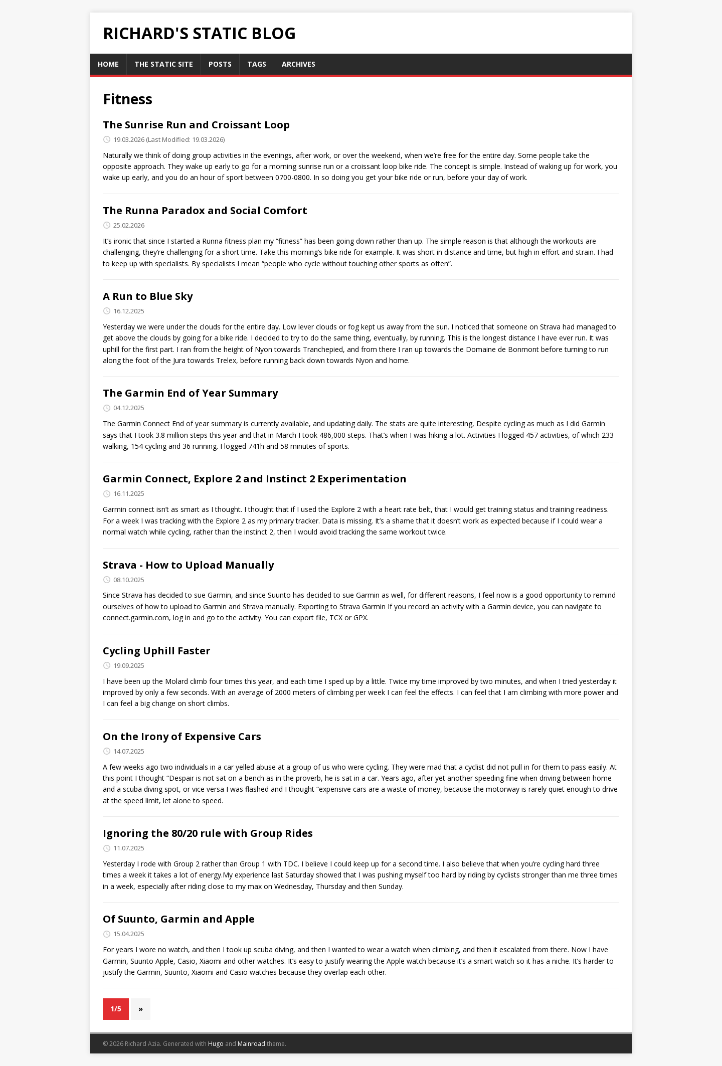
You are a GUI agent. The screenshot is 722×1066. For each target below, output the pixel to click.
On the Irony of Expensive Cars (182, 736)
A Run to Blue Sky (148, 296)
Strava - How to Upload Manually (188, 565)
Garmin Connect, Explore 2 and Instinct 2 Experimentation (255, 478)
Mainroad (251, 1043)
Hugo (216, 1043)
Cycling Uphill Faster (157, 650)
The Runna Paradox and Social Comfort (205, 210)
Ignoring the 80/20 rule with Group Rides (208, 833)
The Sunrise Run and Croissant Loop (196, 124)
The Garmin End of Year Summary (190, 393)
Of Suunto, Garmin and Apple (179, 919)
